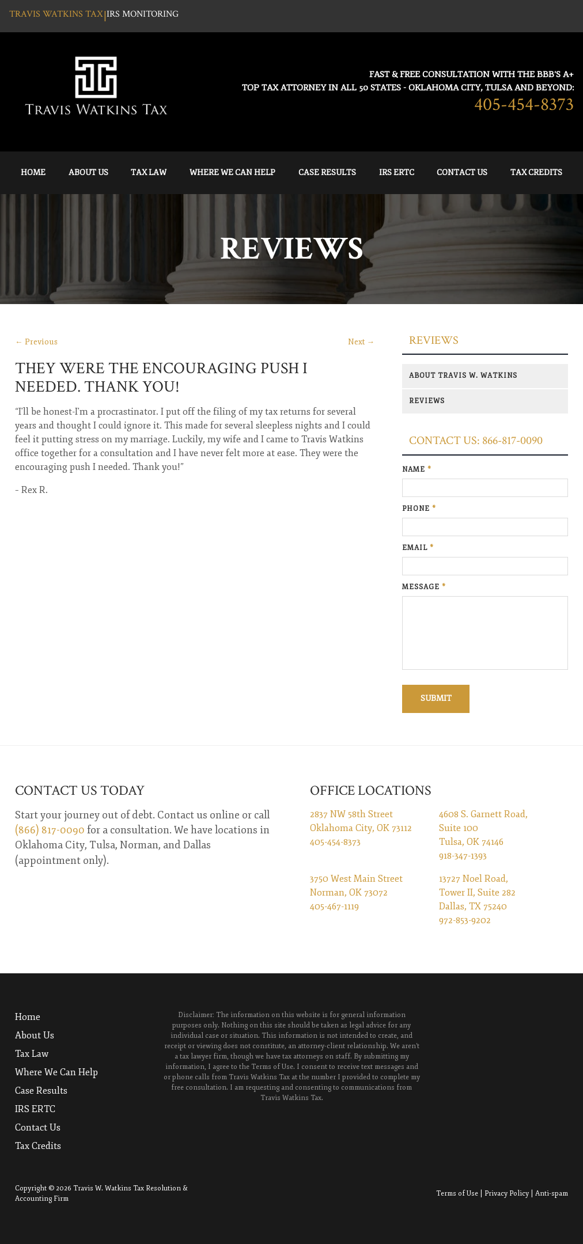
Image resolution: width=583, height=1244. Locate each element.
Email (418, 548)
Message (424, 587)
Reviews (434, 340)
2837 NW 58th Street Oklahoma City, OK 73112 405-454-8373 (361, 828)
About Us (88, 172)
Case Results (327, 172)
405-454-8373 (524, 104)
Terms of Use (457, 1193)
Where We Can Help (232, 172)
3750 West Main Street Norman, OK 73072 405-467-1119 (356, 892)
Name (416, 469)
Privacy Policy (506, 1193)
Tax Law (148, 172)
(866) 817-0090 (50, 830)
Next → (361, 342)
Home (33, 172)
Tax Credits (536, 172)
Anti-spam (551, 1193)
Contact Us (462, 172)
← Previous (36, 342)
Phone (419, 509)
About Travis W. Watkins (463, 375)
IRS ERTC (396, 172)
